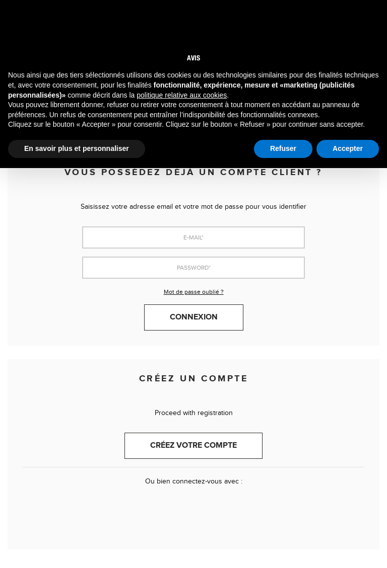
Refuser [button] (283, 148)
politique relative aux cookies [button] (182, 95)
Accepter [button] (348, 148)
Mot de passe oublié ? (194, 291)
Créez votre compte (193, 445)
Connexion (194, 317)
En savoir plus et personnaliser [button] (76, 148)
